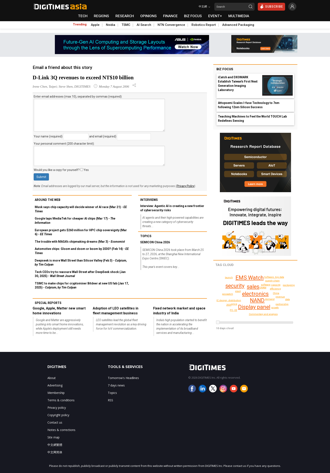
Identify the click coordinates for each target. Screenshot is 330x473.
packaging (289, 285)
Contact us (54, 422)
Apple (95, 25)
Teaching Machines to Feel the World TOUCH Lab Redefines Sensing (252, 118)
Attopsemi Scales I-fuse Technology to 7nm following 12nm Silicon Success (248, 105)
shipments (244, 316)
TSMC (126, 25)
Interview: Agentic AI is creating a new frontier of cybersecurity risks (172, 208)
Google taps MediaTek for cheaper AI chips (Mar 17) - (75, 220)
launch (229, 277)
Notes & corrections (61, 430)
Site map (53, 437)
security (234, 286)
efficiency (275, 288)
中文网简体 (54, 452)
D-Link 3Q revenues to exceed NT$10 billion (83, 77)
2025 (228, 305)
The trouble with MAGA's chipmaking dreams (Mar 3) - (80, 241)
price (235, 304)
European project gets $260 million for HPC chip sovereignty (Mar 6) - (81, 232)
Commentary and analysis (264, 314)
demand (270, 299)
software (266, 284)
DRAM (263, 287)
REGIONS (101, 16)
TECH (82, 16)
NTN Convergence (171, 25)
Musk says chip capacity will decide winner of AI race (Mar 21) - (81, 209)
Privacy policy (56, 408)
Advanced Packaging (238, 25)
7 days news (116, 385)
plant (238, 291)
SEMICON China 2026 (155, 242)
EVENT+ (215, 16)
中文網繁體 (54, 445)
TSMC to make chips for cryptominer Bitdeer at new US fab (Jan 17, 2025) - (82, 285)
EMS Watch (250, 277)
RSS (110, 400)
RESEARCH (124, 16)
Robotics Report (203, 25)
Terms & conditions (61, 400)
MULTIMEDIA (238, 16)
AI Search (144, 25)
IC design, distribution (229, 300)
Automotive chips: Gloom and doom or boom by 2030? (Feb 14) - (82, 251)
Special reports (48, 303)
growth (275, 307)
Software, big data (274, 277)
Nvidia (110, 25)
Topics (145, 236)
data (287, 299)
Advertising (54, 385)
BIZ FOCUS (193, 16)
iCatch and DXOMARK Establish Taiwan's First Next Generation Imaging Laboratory (238, 84)
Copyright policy (58, 415)
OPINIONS (148, 16)
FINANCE (170, 16)
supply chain (273, 280)
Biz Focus (224, 69)
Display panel (254, 307)
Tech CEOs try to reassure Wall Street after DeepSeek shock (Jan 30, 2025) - (80, 274)
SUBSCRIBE (271, 6)
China (276, 293)
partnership (282, 304)
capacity (276, 285)
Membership (56, 393)
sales (253, 286)
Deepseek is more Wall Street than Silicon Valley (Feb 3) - (81, 262)
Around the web (47, 200)
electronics (255, 294)
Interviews (149, 200)
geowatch (227, 294)
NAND (257, 300)
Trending (80, 24)
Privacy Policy (185, 186)
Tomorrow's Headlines (123, 378)
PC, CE (233, 310)
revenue (280, 296)
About (51, 378)
